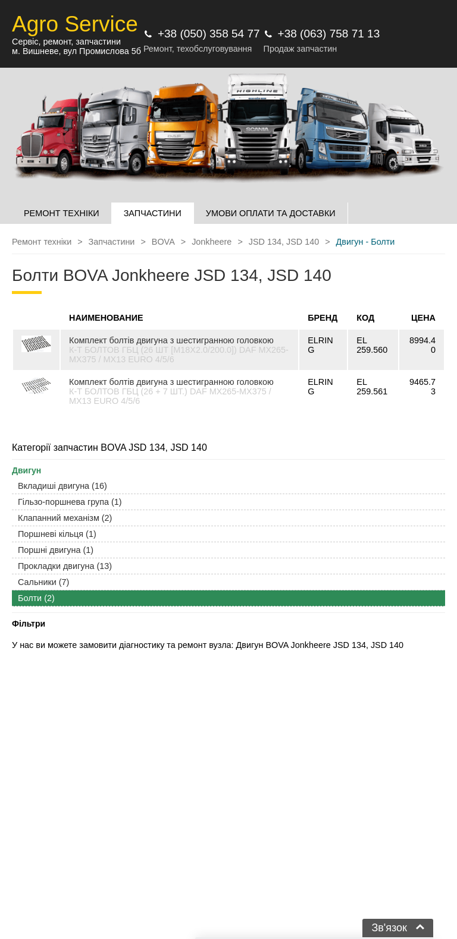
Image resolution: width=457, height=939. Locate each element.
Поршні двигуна (55, 550)
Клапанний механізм (65, 518)
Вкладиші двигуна (62, 486)
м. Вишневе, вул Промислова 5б (76, 51)
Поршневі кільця (57, 534)
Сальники (43, 582)
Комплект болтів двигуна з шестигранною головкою (171, 340)
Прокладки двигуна (65, 566)
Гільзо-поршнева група (70, 502)
